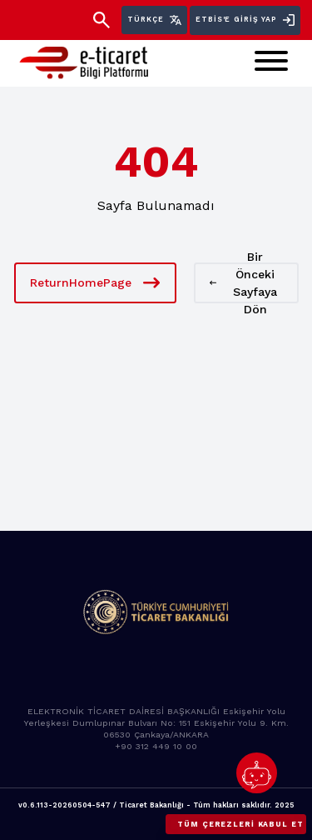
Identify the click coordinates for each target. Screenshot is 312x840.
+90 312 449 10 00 (156, 746)
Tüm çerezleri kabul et (240, 824)
